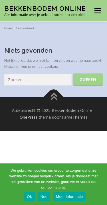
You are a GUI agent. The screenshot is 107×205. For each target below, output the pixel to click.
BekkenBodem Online (45, 8)
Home (8, 28)
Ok (29, 196)
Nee (44, 196)
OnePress (29, 117)
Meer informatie (69, 196)
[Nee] (100, 184)
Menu (97, 10)
